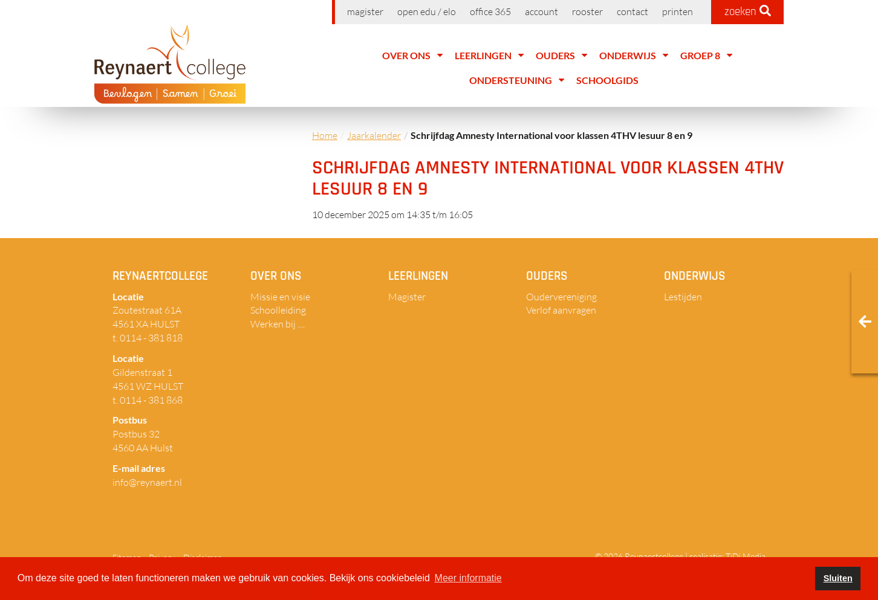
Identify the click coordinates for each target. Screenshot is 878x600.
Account (541, 11)
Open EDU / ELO (426, 11)
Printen (677, 11)
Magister (365, 11)
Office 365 (490, 11)
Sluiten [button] (838, 578)
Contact (632, 11)
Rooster (587, 11)
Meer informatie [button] (468, 578)
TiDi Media (746, 556)
